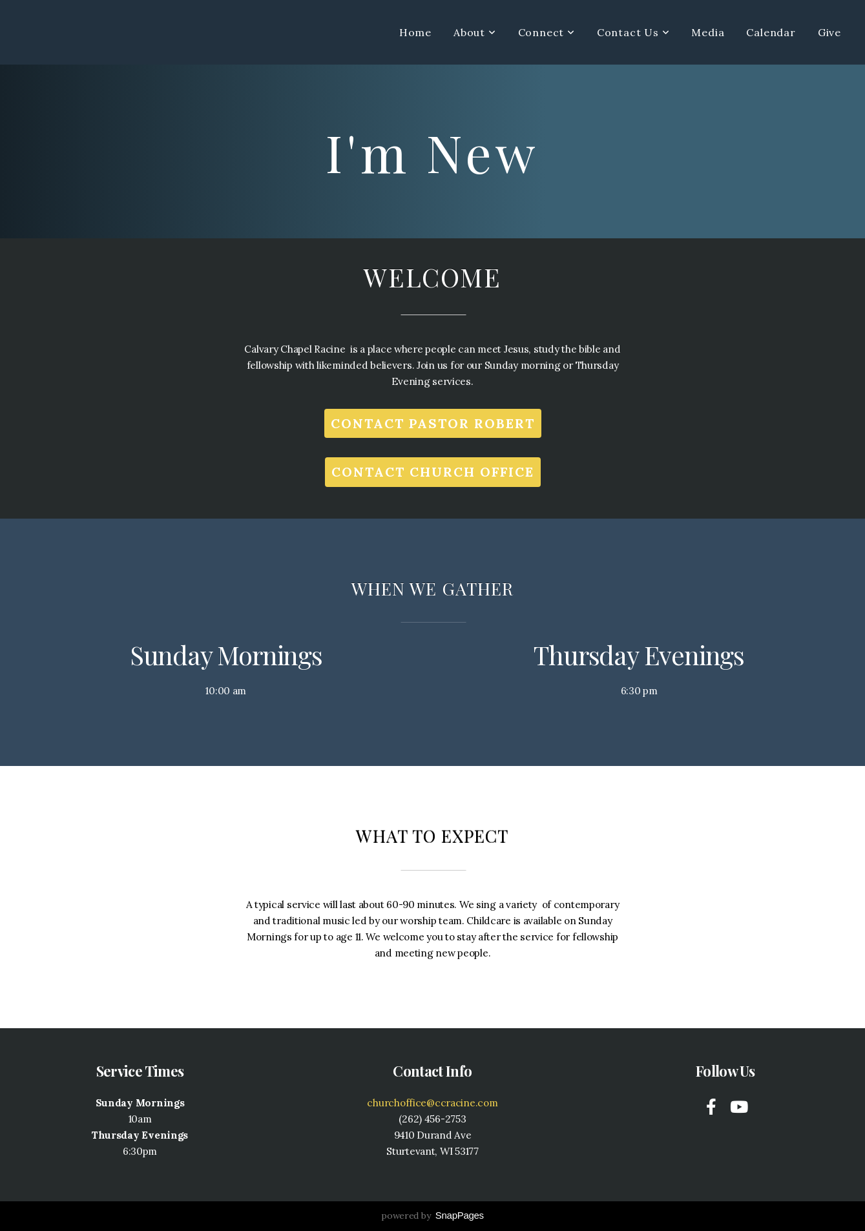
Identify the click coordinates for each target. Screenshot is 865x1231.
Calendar (770, 32)
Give (829, 32)
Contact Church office (432, 472)
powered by (432, 1215)
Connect (546, 32)
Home (415, 32)
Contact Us (633, 32)
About (474, 32)
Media (707, 32)
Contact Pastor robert (433, 423)
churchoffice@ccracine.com (432, 1103)
